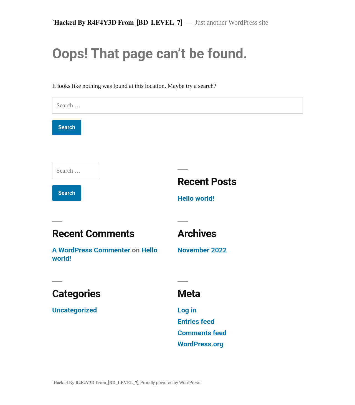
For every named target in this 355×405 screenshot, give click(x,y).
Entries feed (196, 321)
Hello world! (196, 198)
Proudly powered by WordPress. (170, 382)
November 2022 (202, 250)
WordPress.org (201, 344)
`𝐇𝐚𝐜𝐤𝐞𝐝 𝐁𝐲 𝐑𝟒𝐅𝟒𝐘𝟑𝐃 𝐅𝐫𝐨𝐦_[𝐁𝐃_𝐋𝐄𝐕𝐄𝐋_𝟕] (117, 22)
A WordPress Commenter (91, 250)
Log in (187, 310)
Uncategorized (74, 310)
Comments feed (202, 333)
